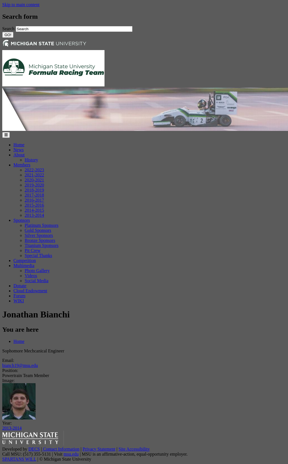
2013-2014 (34, 215)
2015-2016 (34, 205)
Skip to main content (21, 4)
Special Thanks (38, 255)
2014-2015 (34, 210)
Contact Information (60, 449)
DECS (34, 449)
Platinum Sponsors (41, 225)
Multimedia (23, 265)
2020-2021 (34, 180)
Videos (31, 275)
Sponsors (21, 220)
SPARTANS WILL (19, 459)
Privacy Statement (99, 449)
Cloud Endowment (30, 290)
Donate (19, 285)
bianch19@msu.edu (20, 365)
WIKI (18, 300)
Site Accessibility (134, 449)
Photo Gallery (37, 270)
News (18, 149)
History (31, 159)
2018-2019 (34, 190)
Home (18, 144)
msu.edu (71, 454)
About (19, 154)
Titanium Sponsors (42, 245)
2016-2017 (34, 200)
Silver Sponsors (39, 235)
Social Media (36, 280)
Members (21, 164)
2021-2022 (34, 175)
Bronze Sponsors (40, 240)
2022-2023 (34, 170)
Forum (19, 295)
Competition (24, 260)
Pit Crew (32, 250)
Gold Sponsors (38, 230)
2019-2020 (34, 185)
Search (9, 28)
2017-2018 (34, 195)
